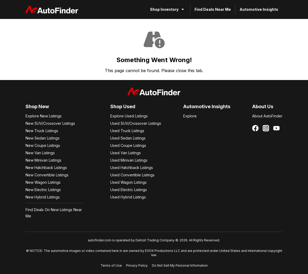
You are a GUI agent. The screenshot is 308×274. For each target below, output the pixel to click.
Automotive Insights (259, 9)
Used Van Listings (125, 153)
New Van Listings (40, 153)
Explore (190, 116)
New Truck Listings (42, 130)
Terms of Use (111, 265)
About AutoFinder (267, 116)
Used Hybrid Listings (128, 197)
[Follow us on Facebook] (255, 128)
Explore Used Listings (129, 116)
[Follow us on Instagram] (266, 128)
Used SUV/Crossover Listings (135, 123)
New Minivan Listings (43, 160)
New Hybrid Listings (43, 197)
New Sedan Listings (42, 138)
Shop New (37, 106)
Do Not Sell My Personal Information (180, 265)
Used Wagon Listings (128, 182)
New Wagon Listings (43, 182)
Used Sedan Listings (128, 138)
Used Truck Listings (127, 130)
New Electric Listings (43, 189)
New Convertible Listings (47, 175)
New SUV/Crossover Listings (50, 123)
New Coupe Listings (43, 145)
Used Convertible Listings (132, 175)
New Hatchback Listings (46, 167)
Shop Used (122, 106)
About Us (262, 106)
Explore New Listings (44, 116)
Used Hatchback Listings (131, 167)
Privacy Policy (137, 265)
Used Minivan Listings (128, 160)
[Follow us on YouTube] (276, 128)
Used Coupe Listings (128, 145)
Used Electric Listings (128, 189)
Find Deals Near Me (213, 9)
